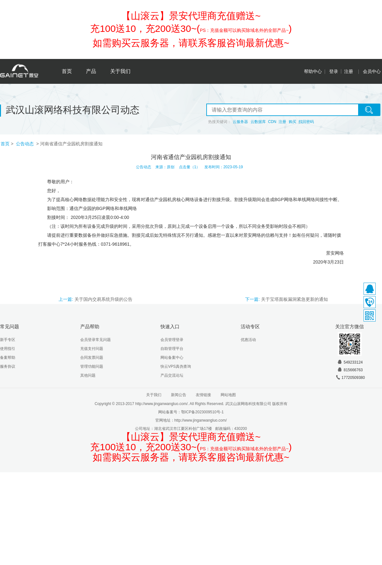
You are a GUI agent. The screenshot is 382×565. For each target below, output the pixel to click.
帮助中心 (313, 71)
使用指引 (7, 348)
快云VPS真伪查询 (175, 366)
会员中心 (372, 71)
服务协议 (7, 366)
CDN (272, 122)
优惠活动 (248, 339)
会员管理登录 (171, 339)
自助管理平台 (171, 348)
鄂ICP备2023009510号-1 (202, 412)
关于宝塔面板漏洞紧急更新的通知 (294, 299)
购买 (292, 122)
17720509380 (350, 377)
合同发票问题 (91, 357)
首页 (67, 71)
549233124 (350, 362)
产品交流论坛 (171, 375)
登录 (333, 71)
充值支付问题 (91, 348)
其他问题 (88, 375)
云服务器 (240, 122)
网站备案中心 (171, 357)
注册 (348, 71)
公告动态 (25, 143)
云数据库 (258, 122)
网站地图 (228, 395)
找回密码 (306, 122)
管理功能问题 (91, 366)
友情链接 (203, 395)
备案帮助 (7, 357)
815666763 (350, 370)
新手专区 (7, 339)
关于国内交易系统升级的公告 (103, 299)
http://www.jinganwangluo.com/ (200, 420)
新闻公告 (178, 395)
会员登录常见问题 (95, 339)
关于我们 (120, 71)
